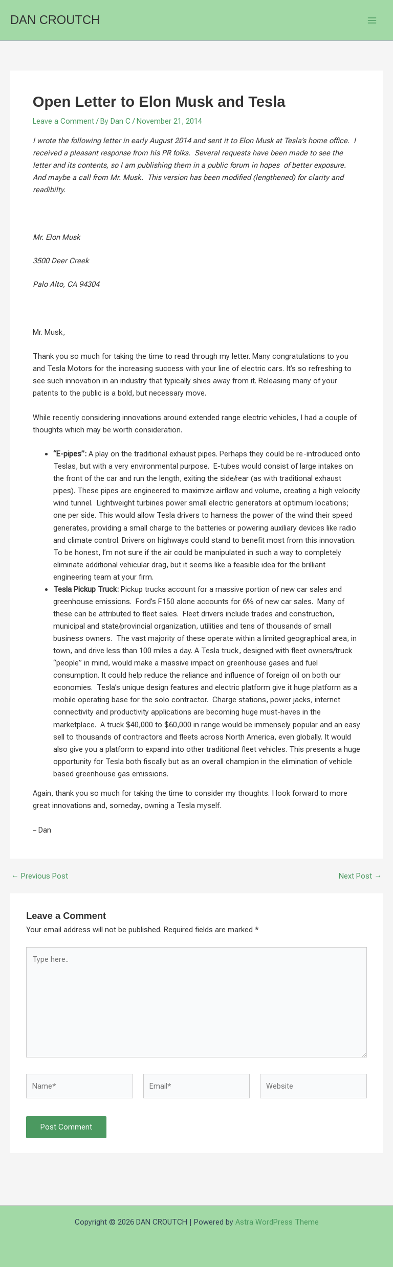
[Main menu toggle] (372, 20)
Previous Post (39, 876)
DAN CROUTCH (55, 20)
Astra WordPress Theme (277, 1222)
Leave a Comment (63, 121)
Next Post (360, 876)
